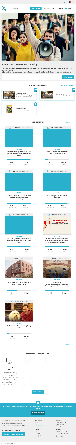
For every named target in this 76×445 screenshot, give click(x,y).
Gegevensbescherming (62, 433)
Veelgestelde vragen (61, 422)
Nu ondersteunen (38, 413)
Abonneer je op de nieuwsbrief (13, 434)
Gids (53, 8)
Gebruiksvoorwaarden (62, 431)
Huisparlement (60, 424)
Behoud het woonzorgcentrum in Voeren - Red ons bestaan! (57, 152)
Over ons (60, 8)
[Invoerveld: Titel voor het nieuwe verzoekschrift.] (32, 77)
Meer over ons (38, 392)
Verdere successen (66, 85)
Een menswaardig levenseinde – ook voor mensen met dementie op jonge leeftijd (19, 153)
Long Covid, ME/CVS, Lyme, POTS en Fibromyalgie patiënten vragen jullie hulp (19, 240)
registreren (56, 2)
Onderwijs (57, 236)
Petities (46, 8)
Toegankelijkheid (60, 437)
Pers (36, 424)
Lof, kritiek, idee (39, 426)
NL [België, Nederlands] (71, 2)
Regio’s (36, 438)
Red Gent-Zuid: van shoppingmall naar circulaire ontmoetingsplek (25, 94)
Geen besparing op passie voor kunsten (57, 196)
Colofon (58, 435)
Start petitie (35, 8)
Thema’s (37, 437)
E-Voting (58, 426)
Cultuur (57, 192)
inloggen (64, 2)
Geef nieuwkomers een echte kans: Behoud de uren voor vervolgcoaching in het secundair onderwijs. (57, 240)
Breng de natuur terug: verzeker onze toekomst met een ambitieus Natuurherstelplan (19, 197)
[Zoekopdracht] (74, 8)
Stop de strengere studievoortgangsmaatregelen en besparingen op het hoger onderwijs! (57, 284)
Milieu (19, 192)
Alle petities (68, 122)
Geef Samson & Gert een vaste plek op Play (19, 326)
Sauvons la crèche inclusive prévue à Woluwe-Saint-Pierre (19, 283)
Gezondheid (19, 149)
